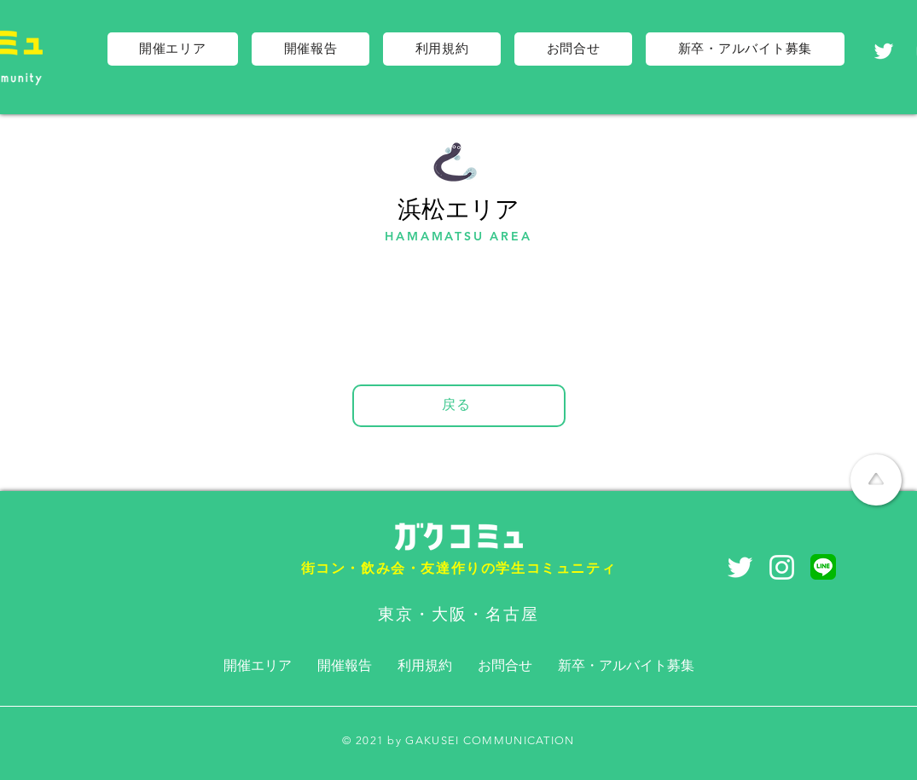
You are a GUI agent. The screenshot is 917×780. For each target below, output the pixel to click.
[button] (173, 49)
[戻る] (459, 405)
